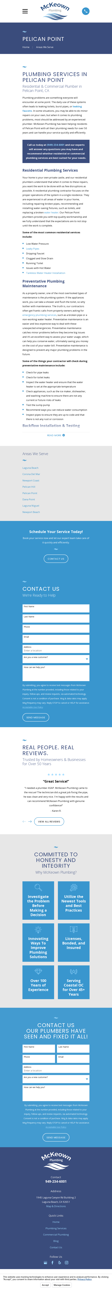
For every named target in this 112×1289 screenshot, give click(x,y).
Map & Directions (56, 1206)
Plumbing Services (56, 1228)
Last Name (29, 617)
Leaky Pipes (32, 248)
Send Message (35, 717)
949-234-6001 (56, 1181)
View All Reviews (49, 822)
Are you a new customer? (36, 657)
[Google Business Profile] (45, 1263)
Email (26, 637)
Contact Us (56, 559)
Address (27, 647)
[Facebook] (52, 1263)
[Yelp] (59, 1263)
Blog (56, 1241)
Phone (27, 627)
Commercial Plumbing (56, 1235)
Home (56, 1222)
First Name (29, 607)
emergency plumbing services (39, 315)
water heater (51, 212)
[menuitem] (56, 468)
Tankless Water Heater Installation (45, 273)
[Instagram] (66, 1263)
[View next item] (30, 822)
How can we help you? (34, 668)
